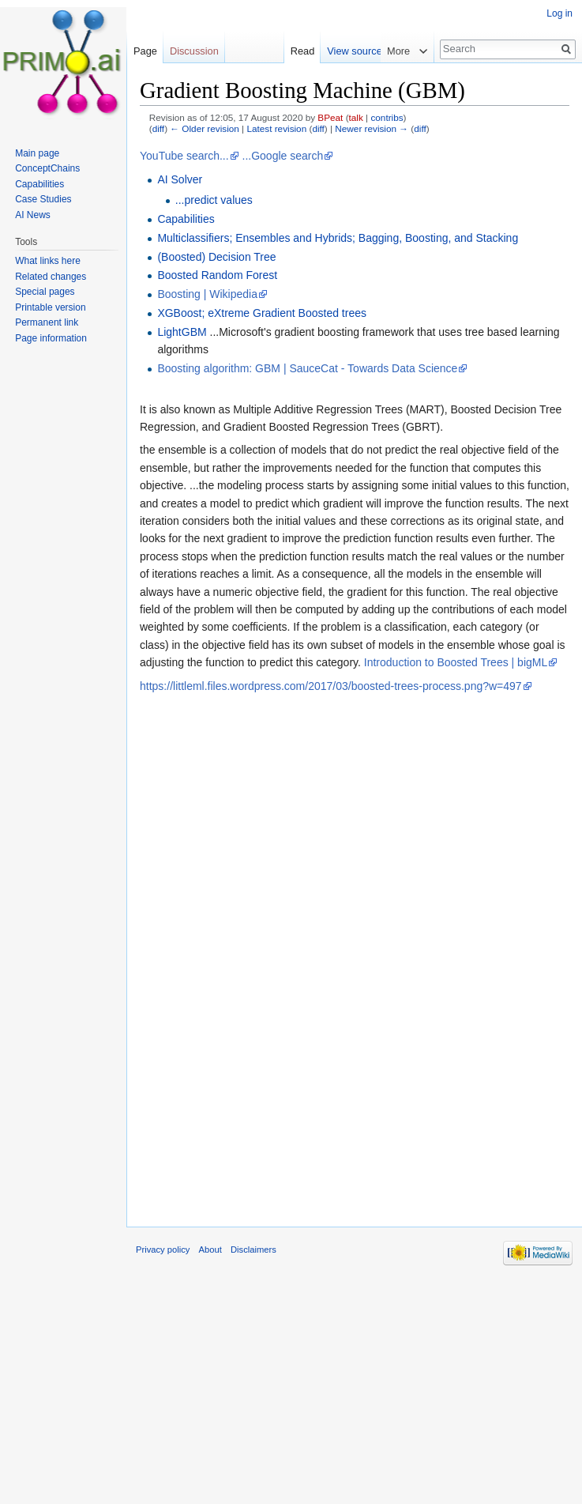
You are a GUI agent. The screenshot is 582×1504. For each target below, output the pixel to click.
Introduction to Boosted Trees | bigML (455, 662)
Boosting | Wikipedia (207, 294)
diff (158, 128)
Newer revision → (371, 128)
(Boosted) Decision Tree (216, 257)
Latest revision (276, 128)
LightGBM (181, 332)
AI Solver (179, 179)
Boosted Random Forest (217, 275)
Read (321, 51)
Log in (559, 13)
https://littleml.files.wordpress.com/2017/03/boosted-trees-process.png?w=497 (331, 686)
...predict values (214, 200)
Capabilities (185, 219)
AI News (33, 215)
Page (145, 51)
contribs (386, 117)
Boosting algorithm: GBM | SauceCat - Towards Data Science (307, 368)
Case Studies (43, 199)
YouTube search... (184, 155)
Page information (51, 338)
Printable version (50, 307)
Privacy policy (163, 1249)
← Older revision (204, 128)
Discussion (194, 51)
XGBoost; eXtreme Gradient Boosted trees (261, 313)
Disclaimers (253, 1249)
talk (356, 117)
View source (372, 51)
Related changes (50, 276)
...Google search (283, 155)
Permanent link (46, 322)
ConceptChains (47, 168)
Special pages (44, 291)
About (210, 1249)
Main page (37, 153)
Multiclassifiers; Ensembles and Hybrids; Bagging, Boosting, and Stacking (337, 238)
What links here (48, 260)
